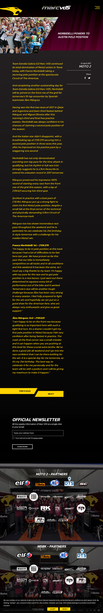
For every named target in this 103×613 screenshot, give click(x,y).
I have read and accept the (29, 438)
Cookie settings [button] (38, 609)
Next (51, 393)
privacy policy (38, 438)
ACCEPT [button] (52, 609)
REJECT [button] (65, 609)
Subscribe (22, 447)
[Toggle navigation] (97, 7)
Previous (25, 391)
